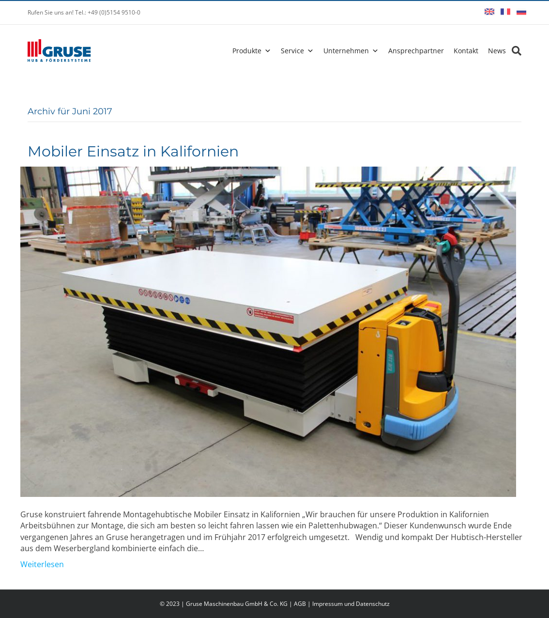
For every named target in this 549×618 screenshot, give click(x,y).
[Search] (513, 51)
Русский (521, 11)
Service (292, 50)
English (489, 11)
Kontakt (466, 50)
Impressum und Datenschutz (351, 604)
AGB (300, 604)
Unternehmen (346, 50)
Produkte (246, 50)
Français (505, 11)
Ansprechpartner (416, 50)
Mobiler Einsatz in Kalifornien (133, 151)
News (497, 50)
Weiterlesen (42, 564)
